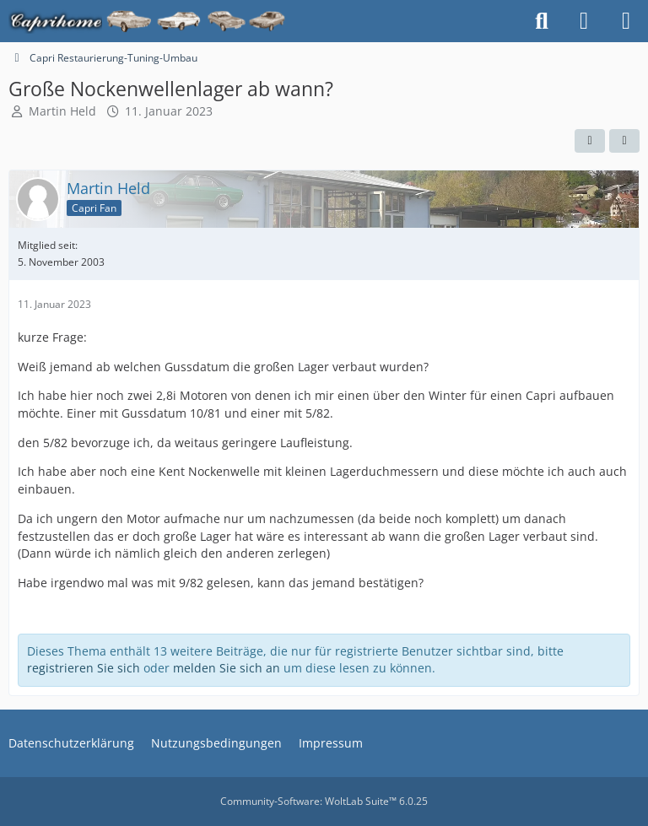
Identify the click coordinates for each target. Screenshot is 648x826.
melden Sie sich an (226, 668)
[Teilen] (624, 141)
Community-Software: (324, 801)
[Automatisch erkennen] (590, 141)
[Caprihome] (148, 21)
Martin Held (62, 111)
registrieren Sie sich (83, 668)
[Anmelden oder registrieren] (584, 21)
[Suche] (542, 21)
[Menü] (626, 21)
